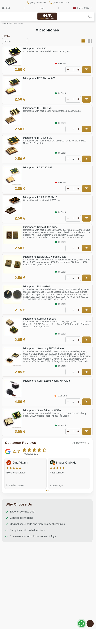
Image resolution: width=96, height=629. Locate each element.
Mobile (47, 19)
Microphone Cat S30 (34, 48)
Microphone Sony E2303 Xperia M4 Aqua (46, 380)
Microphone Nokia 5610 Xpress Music (44, 256)
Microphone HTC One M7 (37, 108)
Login (41, 8)
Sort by (6, 36)
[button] (46, 490)
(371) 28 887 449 (38, 2)
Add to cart (86, 69)
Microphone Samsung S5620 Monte (43, 348)
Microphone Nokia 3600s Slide (40, 227)
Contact (6, 8)
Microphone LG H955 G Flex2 (40, 197)
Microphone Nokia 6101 (36, 286)
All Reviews (79, 442)
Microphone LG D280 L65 (37, 167)
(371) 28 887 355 (61, 2)
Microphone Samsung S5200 (39, 318)
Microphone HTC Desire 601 (39, 78)
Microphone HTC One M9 (37, 137)
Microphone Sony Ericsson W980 (42, 410)
